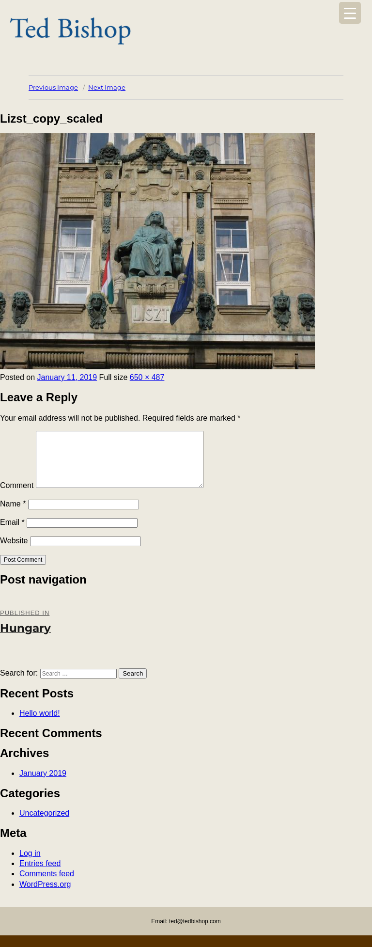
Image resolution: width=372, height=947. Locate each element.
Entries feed (40, 875)
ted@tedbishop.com (195, 933)
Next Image (106, 87)
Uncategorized (44, 825)
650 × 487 (147, 377)
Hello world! (39, 725)
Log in (30, 865)
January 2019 (42, 785)
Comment (16, 497)
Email (12, 534)
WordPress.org (45, 896)
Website (14, 552)
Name (13, 515)
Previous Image (53, 87)
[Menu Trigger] (350, 13)
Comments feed (46, 885)
